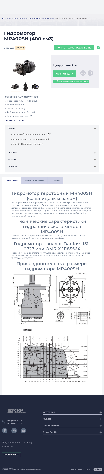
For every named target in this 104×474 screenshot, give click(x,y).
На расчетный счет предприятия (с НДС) (30, 134)
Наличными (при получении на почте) (29, 139)
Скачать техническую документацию (70, 81)
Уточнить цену (64, 74)
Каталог (9, 18)
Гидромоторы (21, 18)
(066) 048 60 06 (14, 423)
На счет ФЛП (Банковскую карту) (26, 144)
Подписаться (11, 455)
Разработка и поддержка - (86, 469)
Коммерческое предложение (74, 48)
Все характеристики (15, 121)
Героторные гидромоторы (41, 18)
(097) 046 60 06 (14, 420)
